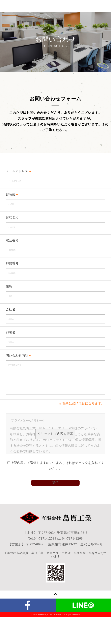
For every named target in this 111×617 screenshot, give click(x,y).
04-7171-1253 (44, 538)
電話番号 (12, 240)
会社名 (10, 309)
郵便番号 (12, 263)
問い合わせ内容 (17, 355)
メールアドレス (17, 171)
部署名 (10, 332)
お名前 (10, 194)
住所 (9, 286)
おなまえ (12, 217)
